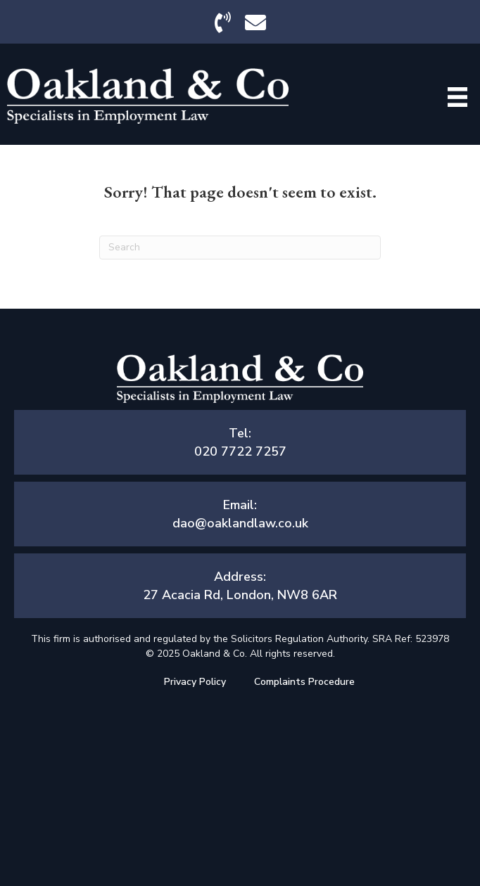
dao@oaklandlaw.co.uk (240, 523)
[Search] (240, 247)
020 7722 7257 (240, 451)
